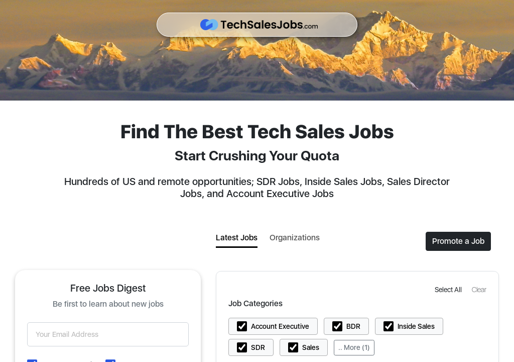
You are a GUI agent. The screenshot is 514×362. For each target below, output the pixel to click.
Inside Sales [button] (416, 326)
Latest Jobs (237, 237)
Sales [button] (310, 347)
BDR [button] (353, 326)
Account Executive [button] (280, 326)
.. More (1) (354, 347)
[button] (449, 289)
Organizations (295, 237)
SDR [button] (258, 347)
